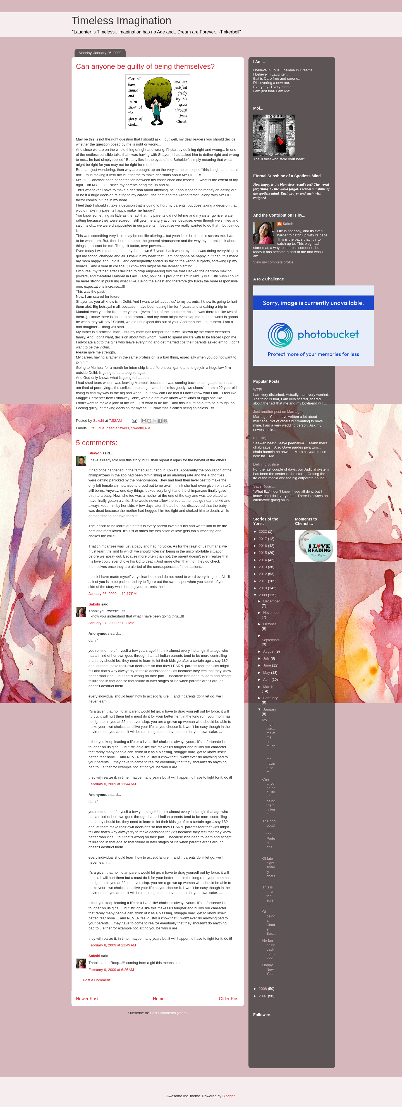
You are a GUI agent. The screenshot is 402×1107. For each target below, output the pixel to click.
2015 (263, 553)
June (267, 665)
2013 (263, 567)
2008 (263, 989)
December (271, 601)
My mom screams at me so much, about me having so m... (269, 746)
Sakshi (94, 604)
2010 (263, 588)
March (268, 687)
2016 (263, 546)
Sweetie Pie (140, 428)
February (270, 698)
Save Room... (264, 486)
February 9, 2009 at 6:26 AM (111, 970)
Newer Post (87, 998)
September (271, 640)
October (269, 624)
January (269, 709)
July (267, 658)
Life (92, 428)
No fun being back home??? (269, 949)
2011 (263, 581)
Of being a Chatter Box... (269, 923)
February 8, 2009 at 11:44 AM (112, 784)
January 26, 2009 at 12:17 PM (112, 594)
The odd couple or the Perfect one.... (269, 836)
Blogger (228, 1096)
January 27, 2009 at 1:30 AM (111, 623)
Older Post (229, 998)
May (267, 672)
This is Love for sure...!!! (269, 896)
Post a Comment (96, 980)
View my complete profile (273, 262)
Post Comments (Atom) (169, 1013)
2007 (263, 996)
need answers (117, 428)
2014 (263, 560)
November (271, 613)
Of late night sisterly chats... (268, 869)
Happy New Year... (269, 971)
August (269, 651)
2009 (263, 595)
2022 (263, 531)
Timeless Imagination (121, 20)
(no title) (259, 438)
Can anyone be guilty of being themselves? (269, 796)
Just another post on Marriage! (277, 412)
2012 (263, 574)
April (267, 679)
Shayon (95, 453)
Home (159, 998)
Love (100, 428)
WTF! (257, 389)
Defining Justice (266, 464)
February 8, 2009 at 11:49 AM (112, 945)
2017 (263, 539)
